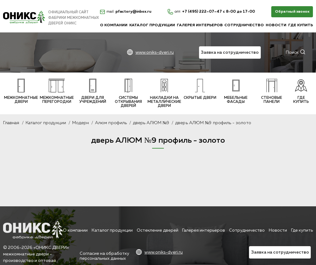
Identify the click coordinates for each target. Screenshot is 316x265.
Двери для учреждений (92, 91)
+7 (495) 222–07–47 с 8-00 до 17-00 (211, 12)
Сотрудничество (244, 25)
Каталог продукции (152, 25)
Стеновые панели (271, 91)
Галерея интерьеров (200, 25)
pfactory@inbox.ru (125, 12)
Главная (11, 123)
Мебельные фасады (235, 91)
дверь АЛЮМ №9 (151, 123)
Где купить (300, 25)
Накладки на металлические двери (164, 93)
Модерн (80, 123)
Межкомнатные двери (21, 91)
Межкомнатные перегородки (57, 91)
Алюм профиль (111, 123)
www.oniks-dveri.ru (154, 52)
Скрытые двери (200, 89)
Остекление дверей (157, 230)
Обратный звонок (292, 12)
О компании (113, 25)
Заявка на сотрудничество (230, 52)
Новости (276, 25)
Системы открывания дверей (128, 93)
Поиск (292, 52)
